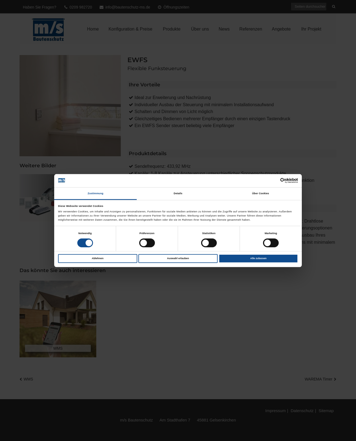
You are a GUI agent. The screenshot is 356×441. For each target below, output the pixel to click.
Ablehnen (97, 258)
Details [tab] (178, 193)
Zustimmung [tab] (95, 193)
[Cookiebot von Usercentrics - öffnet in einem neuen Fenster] (274, 180)
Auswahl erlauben (178, 258)
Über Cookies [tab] (260, 193)
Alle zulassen (258, 258)
